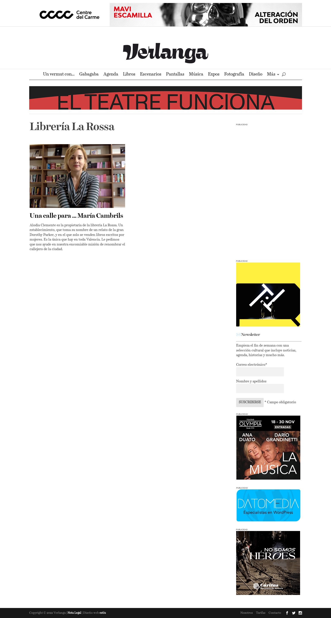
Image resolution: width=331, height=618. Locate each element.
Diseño (255, 75)
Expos (214, 75)
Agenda (110, 75)
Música (196, 75)
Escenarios (150, 75)
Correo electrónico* (251, 365)
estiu (103, 613)
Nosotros (246, 612)
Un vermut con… (59, 75)
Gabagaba (89, 75)
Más (271, 75)
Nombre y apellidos (251, 381)
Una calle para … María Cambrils (76, 216)
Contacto (275, 612)
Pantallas (175, 75)
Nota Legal (75, 613)
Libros (129, 75)
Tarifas (260, 612)
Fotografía (234, 75)
